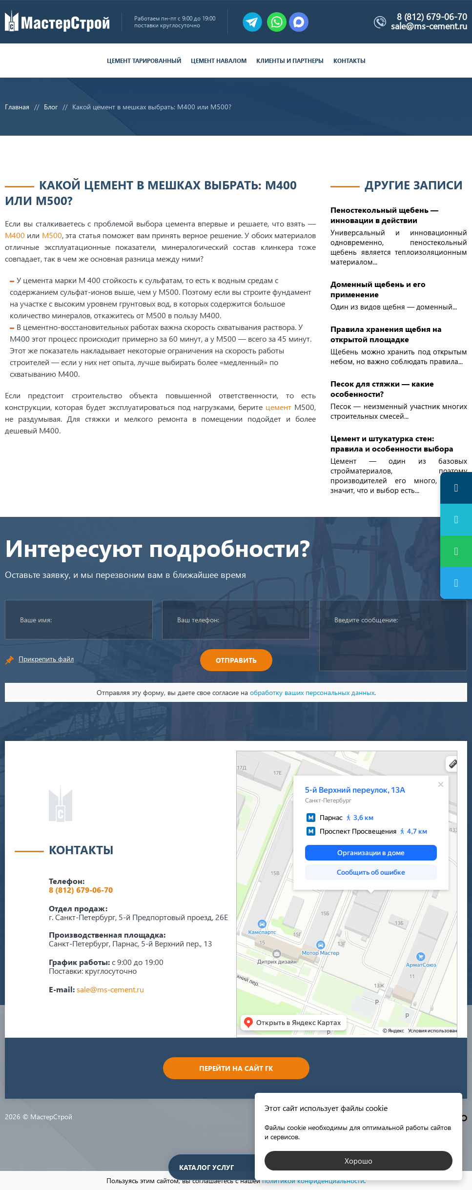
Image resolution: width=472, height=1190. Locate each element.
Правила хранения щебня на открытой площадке (386, 334)
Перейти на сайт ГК (236, 1068)
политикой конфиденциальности (313, 1180)
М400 (15, 235)
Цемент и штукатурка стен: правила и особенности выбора (391, 443)
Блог (51, 106)
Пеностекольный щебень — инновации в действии (384, 215)
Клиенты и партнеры (290, 60)
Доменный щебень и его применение (378, 289)
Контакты (349, 60)
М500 (52, 235)
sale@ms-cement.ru (429, 25)
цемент (278, 407)
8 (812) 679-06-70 (432, 16)
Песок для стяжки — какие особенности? (382, 388)
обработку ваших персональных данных (312, 692)
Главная (17, 106)
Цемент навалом (218, 60)
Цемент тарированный (144, 60)
